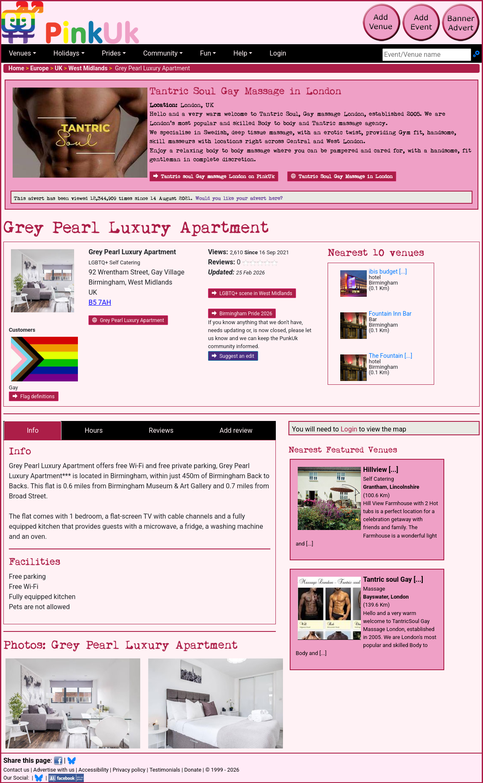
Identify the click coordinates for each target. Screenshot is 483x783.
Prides (111, 53)
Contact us (16, 770)
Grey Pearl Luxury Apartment (128, 320)
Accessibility (93, 770)
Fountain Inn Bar (390, 313)
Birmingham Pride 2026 (242, 314)
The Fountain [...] (390, 355)
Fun (205, 53)
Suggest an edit (233, 356)
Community (160, 53)
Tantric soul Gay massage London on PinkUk (214, 176)
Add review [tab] (235, 430)
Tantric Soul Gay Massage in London (341, 176)
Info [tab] (33, 430)
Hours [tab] (94, 430)
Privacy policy (128, 770)
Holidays (66, 53)
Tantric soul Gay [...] (393, 579)
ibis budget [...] (388, 271)
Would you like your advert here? (239, 198)
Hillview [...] (380, 470)
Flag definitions (34, 396)
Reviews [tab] (161, 430)
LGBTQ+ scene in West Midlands (252, 293)
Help (240, 53)
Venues (20, 53)
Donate (192, 770)
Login (278, 53)
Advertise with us (54, 770)
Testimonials (164, 770)
